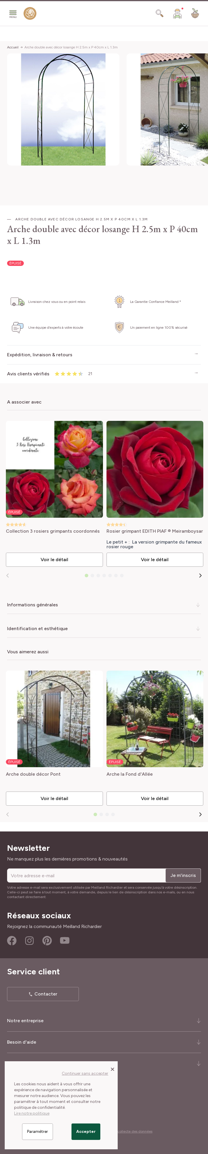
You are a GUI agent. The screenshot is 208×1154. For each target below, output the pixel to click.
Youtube (64, 940)
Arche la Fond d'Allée (130, 774)
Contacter (45, 994)
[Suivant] (200, 575)
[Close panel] (112, 1069)
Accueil (13, 47)
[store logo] (30, 14)
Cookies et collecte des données (125, 1131)
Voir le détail (54, 559)
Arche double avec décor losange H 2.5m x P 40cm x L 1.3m (71, 47)
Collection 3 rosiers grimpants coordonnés (53, 531)
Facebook (11, 940)
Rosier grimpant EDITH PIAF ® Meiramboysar (155, 531)
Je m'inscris (183, 875)
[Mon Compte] (177, 13)
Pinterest (47, 940)
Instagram (29, 940)
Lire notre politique (31, 1113)
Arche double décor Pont (33, 774)
